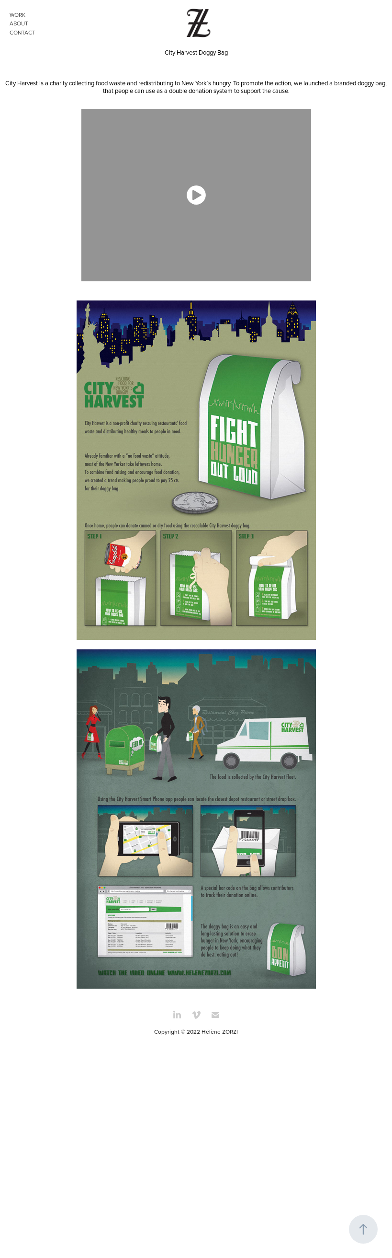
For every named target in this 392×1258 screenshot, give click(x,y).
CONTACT (22, 32)
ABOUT (19, 23)
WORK (17, 15)
